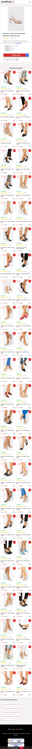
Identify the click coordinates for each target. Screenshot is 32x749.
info (14, 94)
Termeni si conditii (6, 733)
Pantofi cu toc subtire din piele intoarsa (12, 708)
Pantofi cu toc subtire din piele (9, 712)
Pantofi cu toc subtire (7, 720)
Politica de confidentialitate (18, 733)
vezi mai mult (18, 43)
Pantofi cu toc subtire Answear (9, 704)
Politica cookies (14, 748)
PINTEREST (19, 729)
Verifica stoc (20, 55)
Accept (21, 748)
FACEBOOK (11, 729)
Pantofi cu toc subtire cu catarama (10, 716)
